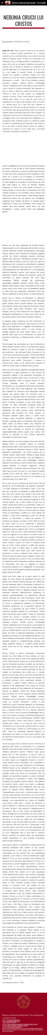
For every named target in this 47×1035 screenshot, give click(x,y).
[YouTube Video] (23, 148)
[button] (2, 2)
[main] (23, 21)
